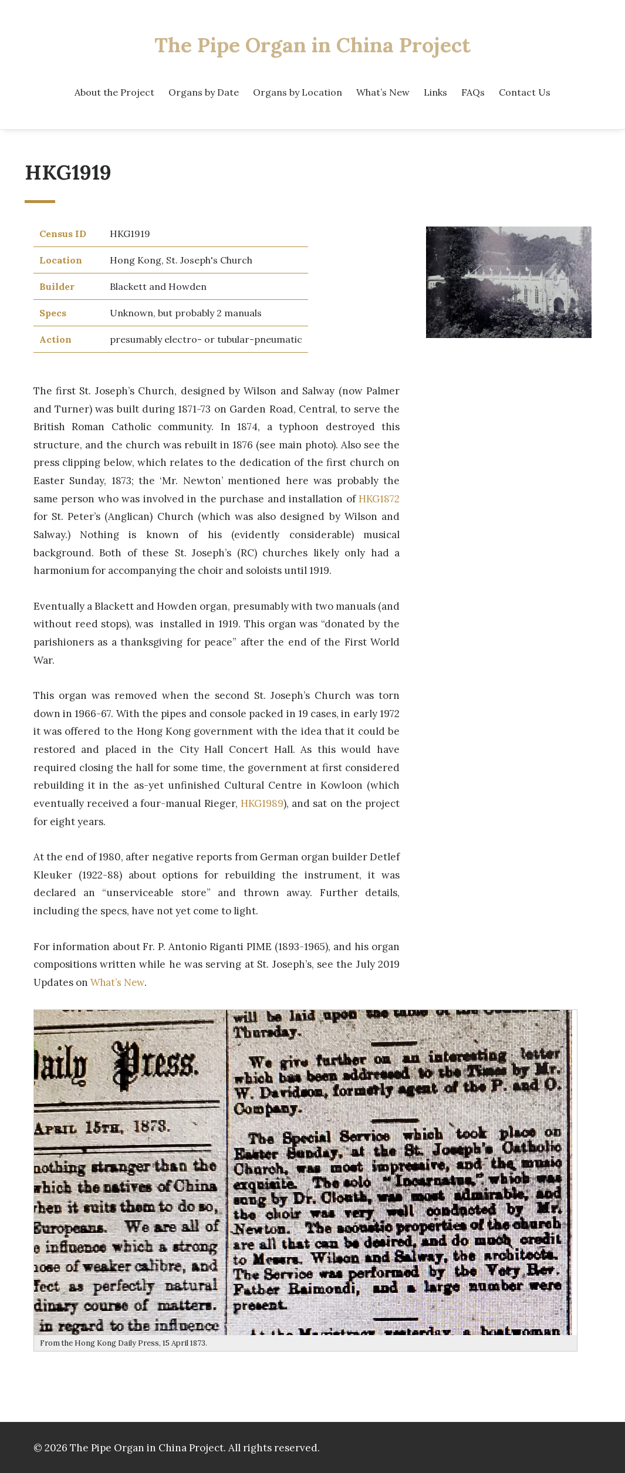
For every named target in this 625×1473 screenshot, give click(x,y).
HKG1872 (379, 497)
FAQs (473, 91)
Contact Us (524, 91)
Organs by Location (297, 91)
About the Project (114, 91)
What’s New (383, 91)
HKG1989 (261, 801)
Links (435, 91)
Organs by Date (203, 91)
